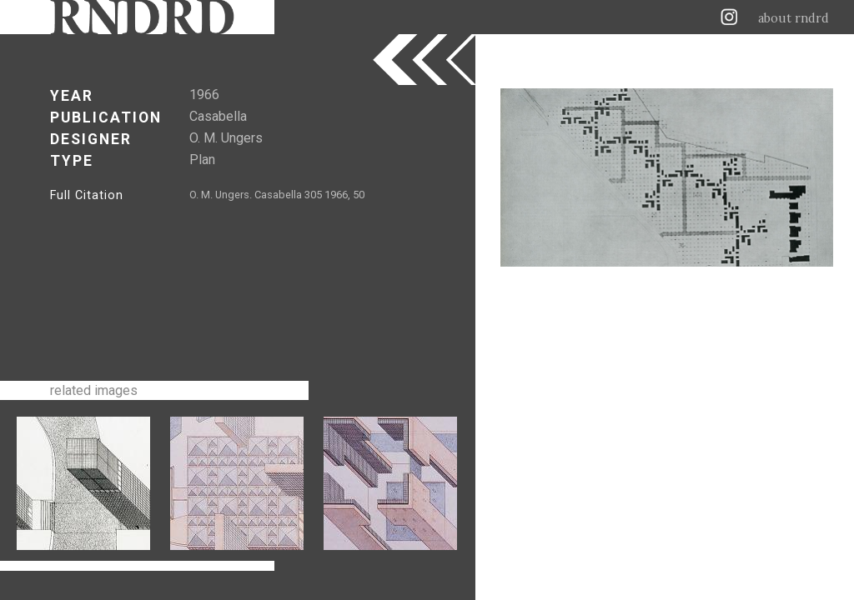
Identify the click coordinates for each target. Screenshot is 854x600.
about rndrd (793, 18)
